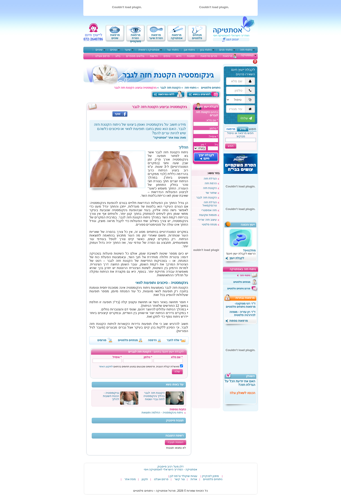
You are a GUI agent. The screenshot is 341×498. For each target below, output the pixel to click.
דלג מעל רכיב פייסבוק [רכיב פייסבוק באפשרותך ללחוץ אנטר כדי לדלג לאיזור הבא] (170, 466)
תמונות (191, 56)
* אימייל (116, 357)
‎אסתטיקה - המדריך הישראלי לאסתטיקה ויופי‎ (170, 469)
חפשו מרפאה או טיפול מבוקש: (240, 135)
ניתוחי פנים (225, 49)
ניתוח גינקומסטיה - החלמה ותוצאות (162, 412)
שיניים (99, 49)
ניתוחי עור (172, 49)
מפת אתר (130, 479)
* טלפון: (213, 128)
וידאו (178, 56)
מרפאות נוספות (236, 320)
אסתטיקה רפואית (148, 49)
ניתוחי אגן (189, 49)
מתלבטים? (249, 250)
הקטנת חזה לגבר (170, 87)
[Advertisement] (206, 339)
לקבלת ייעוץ (234, 258)
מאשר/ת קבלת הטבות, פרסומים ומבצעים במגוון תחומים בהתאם (139, 366)
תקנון (145, 479)
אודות (194, 479)
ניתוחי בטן (206, 49)
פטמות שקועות (208, 215)
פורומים (101, 340)
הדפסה (152, 340)
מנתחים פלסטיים (128, 340)
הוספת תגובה (175, 442)
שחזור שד (211, 192)
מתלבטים (246, 61)
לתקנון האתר (106, 366)
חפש (231, 146)
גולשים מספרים (135, 56)
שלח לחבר (173, 340)
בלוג (117, 56)
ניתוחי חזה (246, 49)
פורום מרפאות (209, 56)
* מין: (203, 144)
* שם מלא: (212, 120)
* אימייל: (213, 136)
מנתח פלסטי (209, 224)
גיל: (216, 144)
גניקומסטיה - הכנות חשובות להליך (111, 396)
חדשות (154, 56)
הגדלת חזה (210, 178)
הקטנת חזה (210, 188)
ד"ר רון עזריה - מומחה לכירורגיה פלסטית (242, 313)
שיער (128, 49)
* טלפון (148, 357)
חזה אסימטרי (209, 210)
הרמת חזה (211, 183)
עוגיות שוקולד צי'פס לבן (183, 476)
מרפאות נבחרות (246, 298)
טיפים (166, 56)
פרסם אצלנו (102, 56)
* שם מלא (176, 357)
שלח (177, 371)
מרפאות (227, 56)
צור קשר (179, 479)
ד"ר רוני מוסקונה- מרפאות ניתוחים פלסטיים (241, 305)
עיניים (113, 49)
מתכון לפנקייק (210, 476)
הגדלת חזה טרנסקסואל (210, 204)
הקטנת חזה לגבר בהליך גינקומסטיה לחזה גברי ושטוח (154, 396)
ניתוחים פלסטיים (210, 87)
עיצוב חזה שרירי (207, 219)
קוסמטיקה (247, 55)
